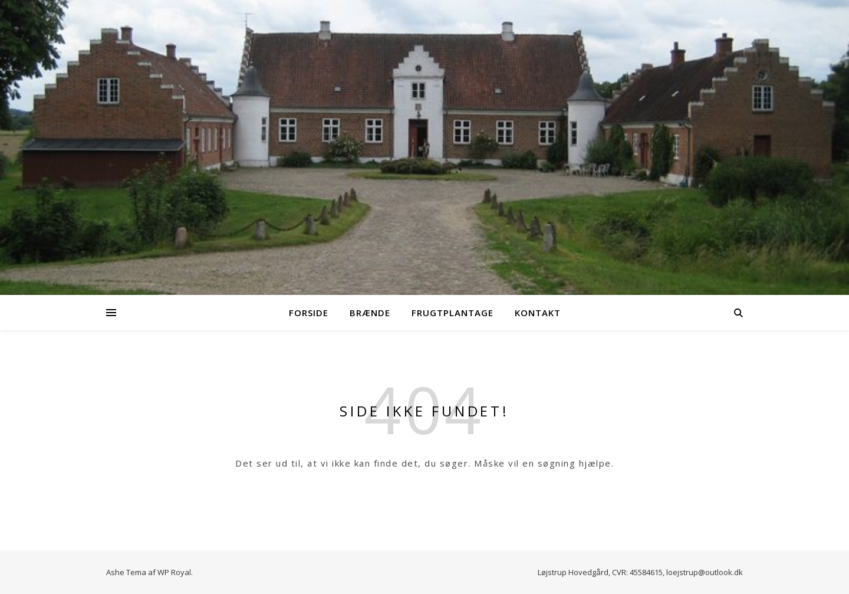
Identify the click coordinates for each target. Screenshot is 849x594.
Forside (308, 313)
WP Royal (174, 572)
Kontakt (538, 313)
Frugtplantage (452, 313)
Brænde (370, 313)
